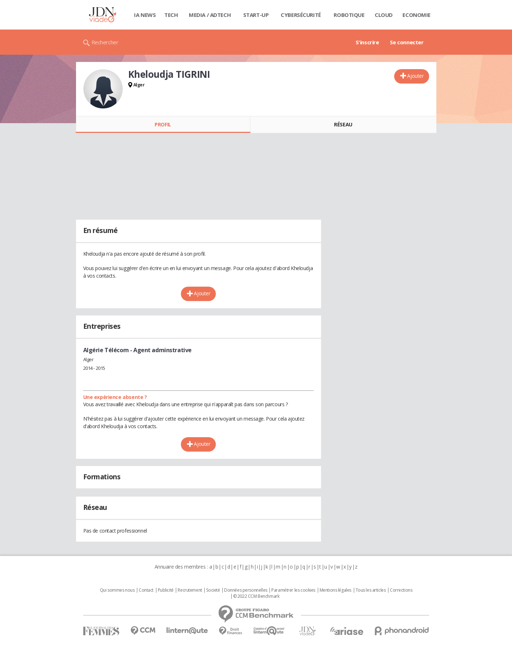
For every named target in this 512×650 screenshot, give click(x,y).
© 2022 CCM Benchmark (256, 596)
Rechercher (105, 42)
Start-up (256, 14)
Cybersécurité (301, 14)
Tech (171, 14)
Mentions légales (335, 590)
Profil (163, 124)
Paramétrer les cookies (293, 590)
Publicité (166, 590)
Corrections (401, 590)
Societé (213, 590)
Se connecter (407, 42)
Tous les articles (371, 590)
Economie (416, 14)
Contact (146, 590)
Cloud (384, 14)
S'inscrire (367, 42)
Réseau (343, 124)
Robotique (349, 14)
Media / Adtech (210, 14)
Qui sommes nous (117, 590)
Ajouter (415, 75)
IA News (145, 14)
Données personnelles (245, 590)
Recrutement (190, 590)
